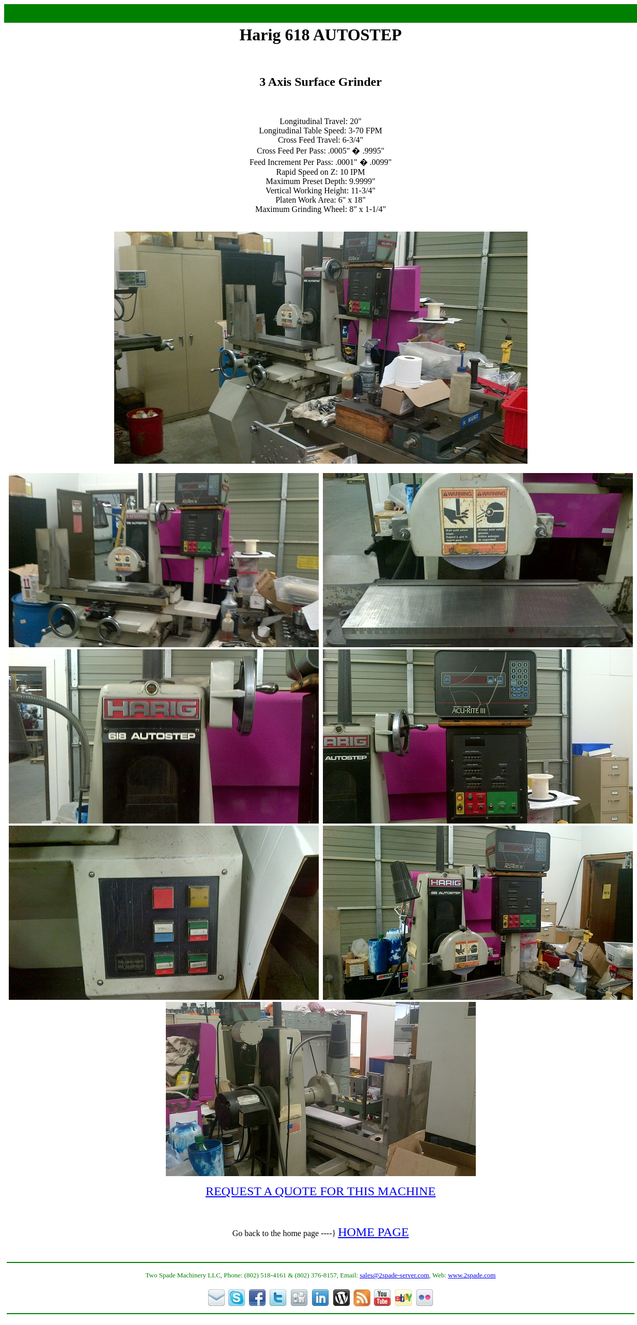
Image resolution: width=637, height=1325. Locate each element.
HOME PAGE (373, 1232)
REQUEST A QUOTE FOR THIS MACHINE (321, 1191)
